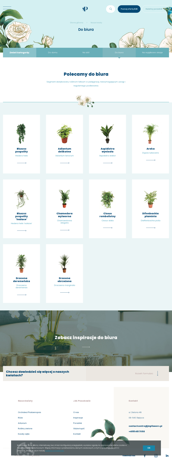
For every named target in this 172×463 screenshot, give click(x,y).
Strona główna (76, 22)
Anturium (22, 423)
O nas (76, 412)
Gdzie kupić (79, 428)
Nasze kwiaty (96, 22)
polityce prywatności (54, 450)
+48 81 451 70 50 (137, 431)
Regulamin (34, 455)
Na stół (86, 52)
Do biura (119, 52)
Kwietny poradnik (156, 9)
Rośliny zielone (25, 428)
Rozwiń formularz (146, 373)
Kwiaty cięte (24, 434)
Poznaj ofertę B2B (129, 9)
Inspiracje (78, 417)
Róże (20, 417)
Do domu (52, 52)
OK (148, 447)
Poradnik (77, 423)
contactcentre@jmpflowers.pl (145, 426)
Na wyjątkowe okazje (152, 52)
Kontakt (77, 434)
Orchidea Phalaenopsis (29, 412)
